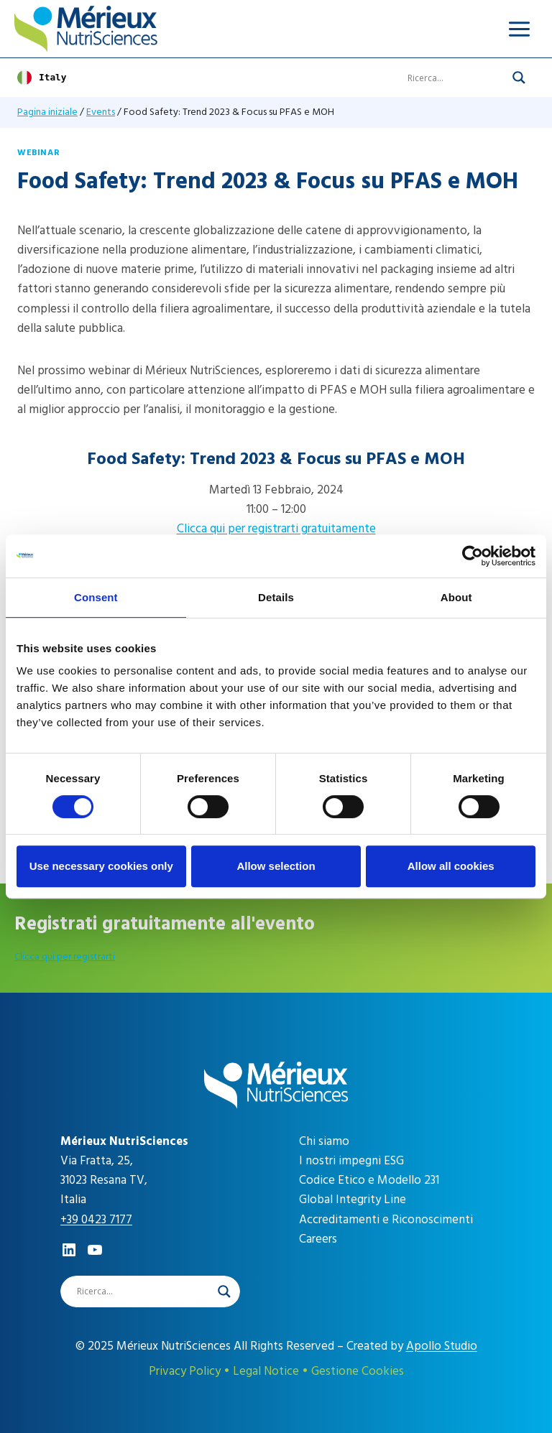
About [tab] (456, 597)
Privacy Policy (185, 1371)
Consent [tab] (96, 597)
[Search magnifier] (519, 78)
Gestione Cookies (357, 1371)
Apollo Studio (441, 1346)
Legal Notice (266, 1371)
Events (100, 111)
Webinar (38, 152)
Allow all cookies (451, 866)
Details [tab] (276, 597)
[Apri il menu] (519, 28)
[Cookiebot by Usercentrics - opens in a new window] (472, 556)
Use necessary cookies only (101, 866)
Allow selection (275, 866)
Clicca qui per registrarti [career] (64, 956)
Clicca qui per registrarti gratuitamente (276, 529)
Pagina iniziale (47, 111)
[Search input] (456, 78)
